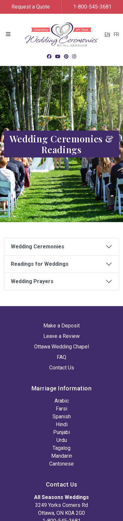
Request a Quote (30, 7)
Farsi (61, 409)
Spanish (61, 416)
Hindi (62, 424)
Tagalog (61, 448)
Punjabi (61, 432)
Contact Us (61, 368)
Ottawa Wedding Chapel (61, 347)
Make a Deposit (61, 326)
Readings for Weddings (40, 264)
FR (116, 34)
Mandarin (61, 456)
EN (107, 34)
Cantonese (61, 464)
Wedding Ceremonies (37, 246)
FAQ (61, 357)
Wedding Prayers (32, 281)
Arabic (61, 401)
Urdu (61, 440)
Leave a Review (61, 336)
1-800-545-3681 (92, 7)
